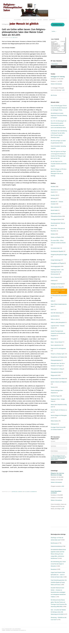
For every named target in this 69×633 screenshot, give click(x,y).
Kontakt (45, 19)
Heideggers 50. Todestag (58, 76)
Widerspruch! (54, 424)
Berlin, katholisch (55, 207)
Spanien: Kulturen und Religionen (59, 381)
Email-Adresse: (54, 451)
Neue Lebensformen (56, 345)
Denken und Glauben (23, 491)
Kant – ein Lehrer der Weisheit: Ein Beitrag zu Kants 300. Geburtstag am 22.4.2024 (58, 612)
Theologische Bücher (56, 219)
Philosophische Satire (56, 372)
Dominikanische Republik (57, 251)
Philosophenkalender (56, 360)
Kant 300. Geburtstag (56, 312)
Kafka (52, 301)
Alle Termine (54, 95)
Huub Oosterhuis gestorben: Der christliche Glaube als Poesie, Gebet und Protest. (59, 582)
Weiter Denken (54, 421)
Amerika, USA (54, 195)
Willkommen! (17, 19)
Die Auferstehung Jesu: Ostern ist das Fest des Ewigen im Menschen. (58, 564)
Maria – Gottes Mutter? (57, 342)
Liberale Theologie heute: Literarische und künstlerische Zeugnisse (58, 333)
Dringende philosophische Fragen (59, 254)
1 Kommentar (33, 491)
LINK (63, 90)
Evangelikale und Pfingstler (57, 263)
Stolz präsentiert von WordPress (11, 628)
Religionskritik (54, 375)
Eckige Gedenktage (56, 260)
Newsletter (26, 19)
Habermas (53, 280)
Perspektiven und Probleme (58, 357)
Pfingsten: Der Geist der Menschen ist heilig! (57, 474)
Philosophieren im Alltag (57, 369)
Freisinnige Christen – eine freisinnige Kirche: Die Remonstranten (57, 272)
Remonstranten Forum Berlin (58, 378)
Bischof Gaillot (54, 210)
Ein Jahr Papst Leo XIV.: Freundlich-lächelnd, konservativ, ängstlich (59, 164)
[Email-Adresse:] (59, 64)
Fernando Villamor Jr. (19, 630)
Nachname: (53, 446)
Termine (53, 387)
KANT (52, 309)
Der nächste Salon (55, 248)
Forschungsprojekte (55, 266)
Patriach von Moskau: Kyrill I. (58, 354)
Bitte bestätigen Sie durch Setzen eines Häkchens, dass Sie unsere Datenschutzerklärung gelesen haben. (58, 457)
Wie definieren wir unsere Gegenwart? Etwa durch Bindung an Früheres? (59, 115)
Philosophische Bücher (56, 216)
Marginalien (53, 338)
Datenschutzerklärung (56, 546)
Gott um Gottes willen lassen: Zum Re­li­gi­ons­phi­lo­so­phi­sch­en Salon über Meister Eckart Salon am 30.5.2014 (24, 32)
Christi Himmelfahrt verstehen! (56, 492)
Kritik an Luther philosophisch (58, 322)
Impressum (52, 19)
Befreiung (15, 491)
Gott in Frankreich (55, 277)
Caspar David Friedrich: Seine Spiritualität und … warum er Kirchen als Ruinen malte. (58, 575)
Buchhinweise (54, 213)
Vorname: (53, 441)
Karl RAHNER (54, 316)
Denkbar (53, 234)
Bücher (40, 19)
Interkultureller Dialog (56, 287)
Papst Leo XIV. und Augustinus (58, 348)
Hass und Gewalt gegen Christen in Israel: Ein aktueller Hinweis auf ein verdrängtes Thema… (59, 108)
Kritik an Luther (54, 319)
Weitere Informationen (56, 84)
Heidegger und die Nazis (57, 283)
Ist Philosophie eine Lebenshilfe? (59, 295)
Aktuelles (33, 19)
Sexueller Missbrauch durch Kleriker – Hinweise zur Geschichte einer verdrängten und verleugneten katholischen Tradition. (58, 592)
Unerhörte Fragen (57, 25)
